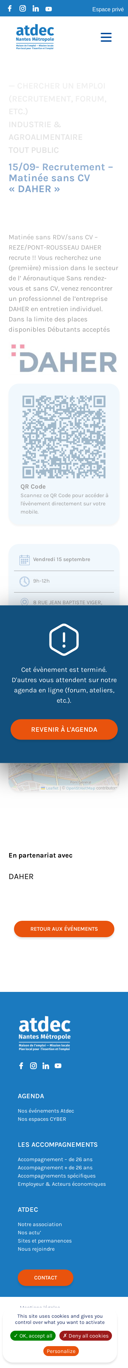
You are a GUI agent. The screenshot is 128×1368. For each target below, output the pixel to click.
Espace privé (108, 9)
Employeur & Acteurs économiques (62, 1184)
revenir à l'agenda (64, 729)
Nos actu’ (29, 1232)
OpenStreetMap (80, 788)
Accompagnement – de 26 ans (55, 1159)
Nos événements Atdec (46, 1110)
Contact (45, 1277)
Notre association (40, 1224)
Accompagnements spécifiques (57, 1175)
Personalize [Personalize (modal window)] (61, 1351)
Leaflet (50, 788)
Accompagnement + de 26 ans (55, 1167)
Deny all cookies (86, 1335)
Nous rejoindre (36, 1249)
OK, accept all (33, 1335)
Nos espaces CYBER (42, 1119)
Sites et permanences (45, 1240)
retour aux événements (64, 929)
